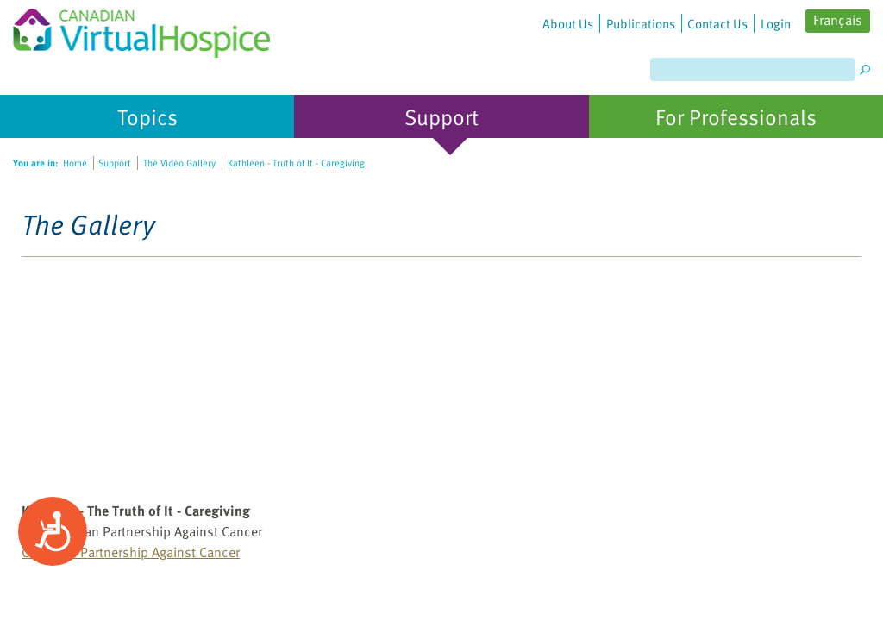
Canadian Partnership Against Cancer (131, 552)
